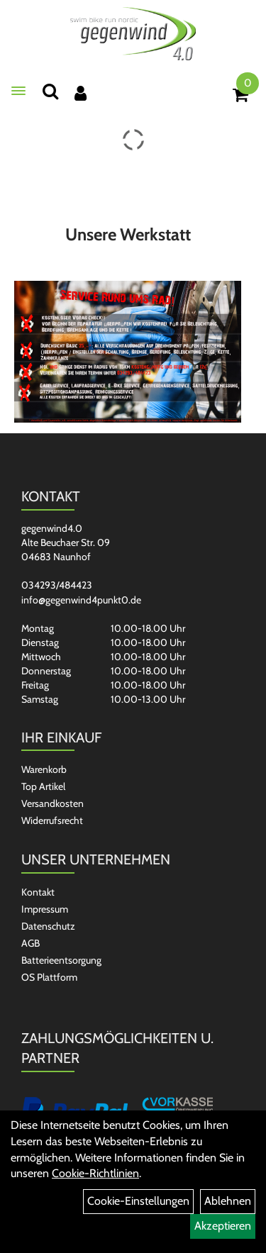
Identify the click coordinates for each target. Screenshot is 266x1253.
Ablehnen (227, 1201)
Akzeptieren (222, 1225)
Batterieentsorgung (61, 960)
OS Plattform (49, 977)
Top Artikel (43, 786)
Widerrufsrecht (52, 820)
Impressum (44, 909)
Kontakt (38, 892)
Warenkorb (44, 769)
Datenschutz (48, 926)
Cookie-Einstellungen (138, 1201)
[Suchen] (50, 91)
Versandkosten (52, 803)
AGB (30, 943)
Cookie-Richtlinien (95, 1173)
